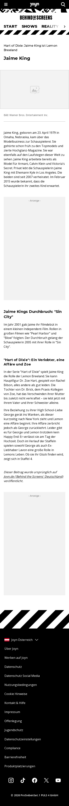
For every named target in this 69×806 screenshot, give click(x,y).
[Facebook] (35, 780)
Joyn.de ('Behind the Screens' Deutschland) (33, 476)
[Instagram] (11, 780)
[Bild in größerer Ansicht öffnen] (34, 89)
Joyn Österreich (21, 640)
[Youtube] (58, 780)
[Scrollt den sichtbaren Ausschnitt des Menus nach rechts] (65, 27)
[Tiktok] (23, 780)
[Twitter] (46, 780)
